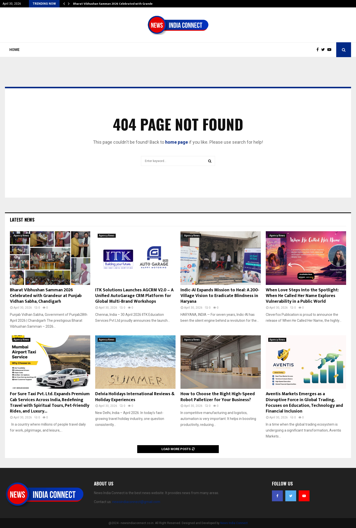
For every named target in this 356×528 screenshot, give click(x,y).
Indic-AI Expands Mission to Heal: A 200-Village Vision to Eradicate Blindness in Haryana (219, 295)
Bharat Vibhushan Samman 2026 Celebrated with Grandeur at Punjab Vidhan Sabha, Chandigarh (46, 295)
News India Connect (234, 523)
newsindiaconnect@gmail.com (136, 502)
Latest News (22, 219)
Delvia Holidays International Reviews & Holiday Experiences (135, 396)
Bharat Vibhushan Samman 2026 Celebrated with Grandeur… (115, 3)
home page (176, 142)
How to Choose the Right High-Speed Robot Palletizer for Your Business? (217, 396)
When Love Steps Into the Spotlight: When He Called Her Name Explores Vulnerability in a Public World (302, 295)
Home (14, 50)
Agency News (21, 235)
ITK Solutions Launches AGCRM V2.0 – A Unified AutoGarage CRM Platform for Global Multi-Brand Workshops (134, 295)
